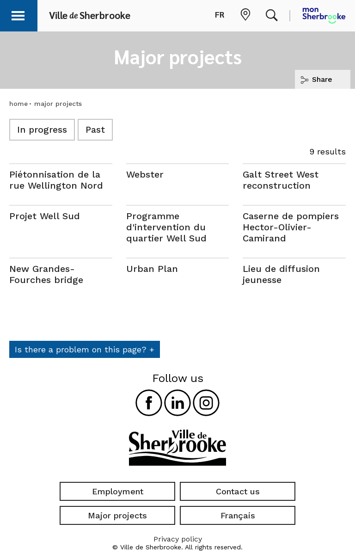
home (18, 103)
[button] (19, 14)
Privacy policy (177, 539)
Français (237, 515)
